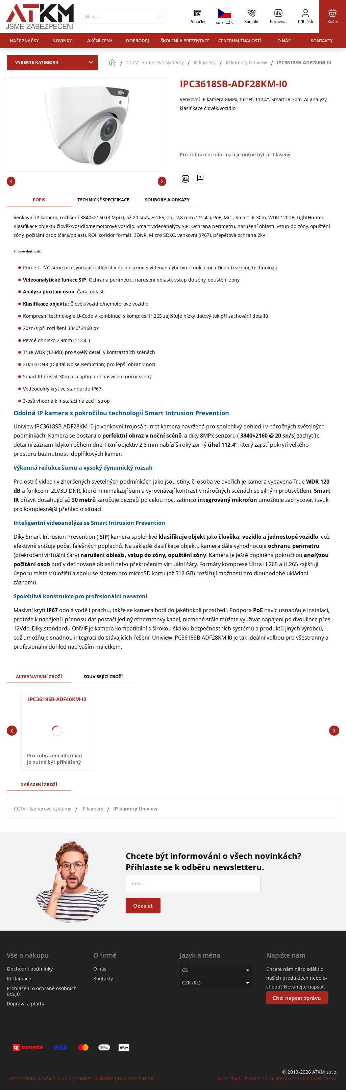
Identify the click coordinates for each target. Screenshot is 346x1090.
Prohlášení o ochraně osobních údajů (42, 991)
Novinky (62, 41)
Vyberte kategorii (55, 62)
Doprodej (137, 41)
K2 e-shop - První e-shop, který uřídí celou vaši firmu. (278, 1078)
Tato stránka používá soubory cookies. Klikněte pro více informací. (82, 1078)
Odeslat (143, 905)
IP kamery (92, 808)
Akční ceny (100, 41)
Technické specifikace (103, 200)
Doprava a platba (26, 1003)
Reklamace (19, 978)
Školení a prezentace (184, 41)
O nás (284, 41)
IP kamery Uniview (135, 808)
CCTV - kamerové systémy (42, 808)
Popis (39, 200)
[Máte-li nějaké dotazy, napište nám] (200, 178)
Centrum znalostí (239, 41)
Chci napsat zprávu (297, 998)
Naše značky (24, 41)
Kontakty (322, 41)
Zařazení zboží (39, 784)
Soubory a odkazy (167, 200)
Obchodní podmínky (30, 968)
